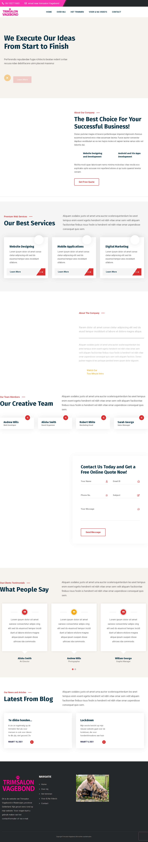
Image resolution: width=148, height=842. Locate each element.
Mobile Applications (71, 246)
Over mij (44, 789)
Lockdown (87, 720)
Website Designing (22, 246)
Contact (44, 803)
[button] (73, 669)
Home (44, 784)
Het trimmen (46, 794)
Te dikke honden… (20, 720)
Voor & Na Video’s (49, 798)
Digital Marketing (117, 246)
